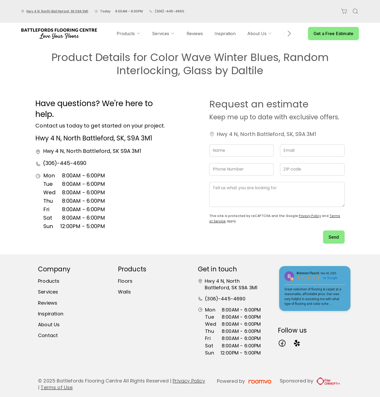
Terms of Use (57, 387)
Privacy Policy (310, 216)
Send (334, 237)
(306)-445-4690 (169, 11)
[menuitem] (128, 33)
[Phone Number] (241, 169)
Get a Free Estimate (333, 33)
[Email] (312, 150)
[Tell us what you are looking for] (276, 194)
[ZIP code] (312, 169)
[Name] (241, 150)
